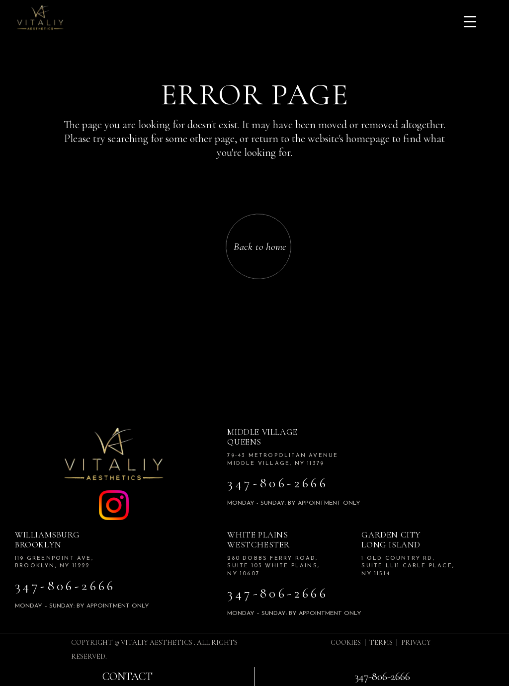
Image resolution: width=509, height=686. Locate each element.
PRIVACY (416, 642)
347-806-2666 (277, 483)
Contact (127, 676)
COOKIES (346, 642)
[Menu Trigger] (470, 21)
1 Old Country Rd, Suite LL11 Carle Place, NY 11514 (407, 566)
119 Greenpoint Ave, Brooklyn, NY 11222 (54, 562)
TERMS (381, 642)
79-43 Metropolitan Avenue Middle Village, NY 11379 (282, 459)
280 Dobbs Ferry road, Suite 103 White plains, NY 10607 (273, 566)
